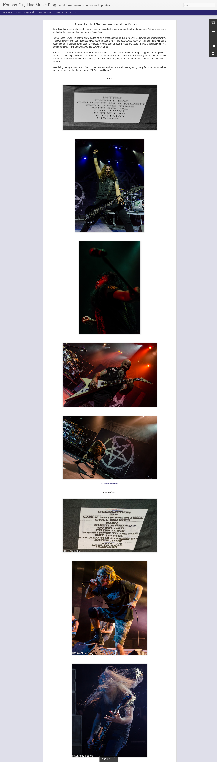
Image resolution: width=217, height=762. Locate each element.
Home (19, 12)
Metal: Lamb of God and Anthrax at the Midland (106, 24)
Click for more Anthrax (109, 484)
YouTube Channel (63, 12)
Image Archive (30, 12)
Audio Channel (46, 12)
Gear (76, 12)
